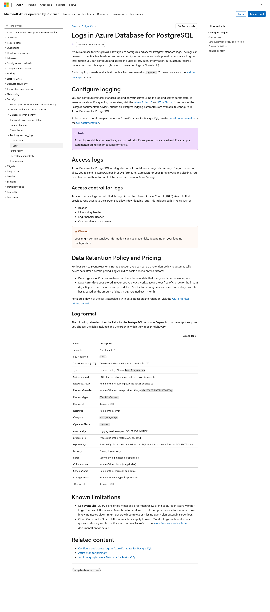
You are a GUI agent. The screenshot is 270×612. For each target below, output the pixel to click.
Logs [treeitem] (15, 145)
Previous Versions (173, 596)
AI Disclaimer (153, 596)
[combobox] (33, 26)
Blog (188, 596)
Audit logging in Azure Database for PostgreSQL (107, 557)
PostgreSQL (87, 26)
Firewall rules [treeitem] (16, 130)
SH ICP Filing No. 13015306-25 (20, 596)
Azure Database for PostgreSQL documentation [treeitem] (32, 32)
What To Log (165, 102)
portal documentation (182, 118)
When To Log (141, 102)
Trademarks (28, 601)
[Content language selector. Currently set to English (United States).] (20, 588)
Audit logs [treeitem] (18, 140)
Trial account (257, 14)
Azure (75, 26)
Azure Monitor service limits (170, 523)
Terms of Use (11, 601)
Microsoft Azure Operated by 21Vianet (118, 596)
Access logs (214, 37)
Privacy (87, 596)
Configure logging (218, 32)
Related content (216, 50)
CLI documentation (87, 122)
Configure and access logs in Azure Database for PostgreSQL (114, 548)
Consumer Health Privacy (241, 596)
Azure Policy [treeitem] (16, 150)
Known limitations (217, 46)
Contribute (203, 596)
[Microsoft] (6, 4)
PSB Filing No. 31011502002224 (60, 596)
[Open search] (262, 5)
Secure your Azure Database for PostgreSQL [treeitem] (33, 104)
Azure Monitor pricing (91, 552)
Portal (241, 14)
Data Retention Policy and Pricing (226, 41)
